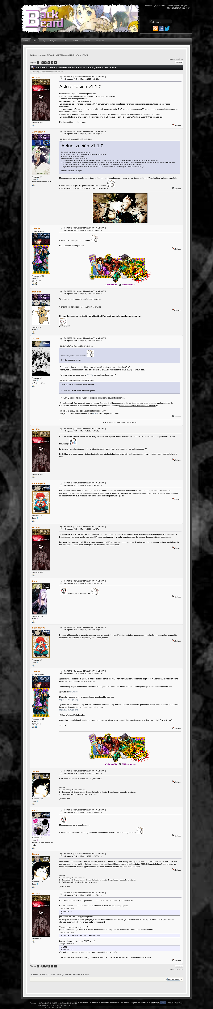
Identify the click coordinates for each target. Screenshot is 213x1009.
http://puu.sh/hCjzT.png (68, 710)
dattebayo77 (38, 483)
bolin (34, 581)
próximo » (179, 59)
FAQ (43, 41)
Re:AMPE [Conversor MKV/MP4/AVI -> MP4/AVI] (85, 77)
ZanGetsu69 (38, 131)
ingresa (177, 6)
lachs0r (95, 413)
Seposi (35, 771)
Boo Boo (36, 291)
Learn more (171, 1003)
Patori (35, 810)
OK (163, 1003)
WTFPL (90, 375)
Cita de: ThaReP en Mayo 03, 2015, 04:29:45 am (76, 346)
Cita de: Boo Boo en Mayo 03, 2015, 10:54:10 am (76, 380)
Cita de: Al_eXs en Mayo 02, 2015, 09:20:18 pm (76, 139)
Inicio (25, 41)
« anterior (171, 59)
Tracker (75, 41)
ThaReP (36, 228)
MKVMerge (73, 692)
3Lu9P (35, 338)
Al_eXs (35, 77)
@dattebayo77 (65, 679)
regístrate (186, 6)
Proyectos (54, 41)
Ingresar (86, 41)
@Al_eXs (63, 413)
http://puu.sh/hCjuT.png (68, 700)
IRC (65, 41)
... (40, 63)
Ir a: (165, 979)
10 (55, 63)
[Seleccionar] (70, 908)
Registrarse (99, 41)
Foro (35, 41)
